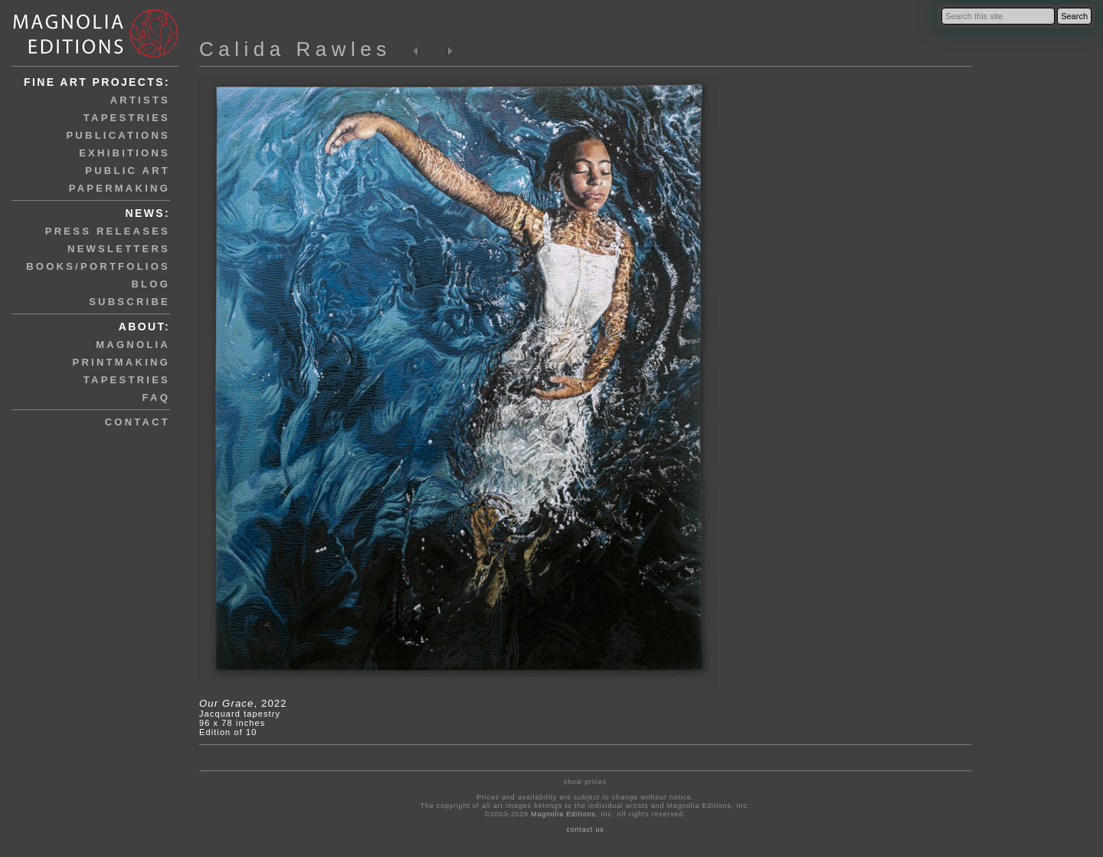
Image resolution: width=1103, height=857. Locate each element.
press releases (107, 231)
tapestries (126, 117)
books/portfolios (98, 266)
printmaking (121, 362)
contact (137, 422)
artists (140, 100)
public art (127, 170)
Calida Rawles (295, 49)
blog (150, 284)
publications (118, 135)
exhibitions (124, 153)
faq (156, 397)
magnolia (133, 344)
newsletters (118, 248)
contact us (585, 829)
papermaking (119, 188)
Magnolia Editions (563, 814)
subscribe (129, 301)
